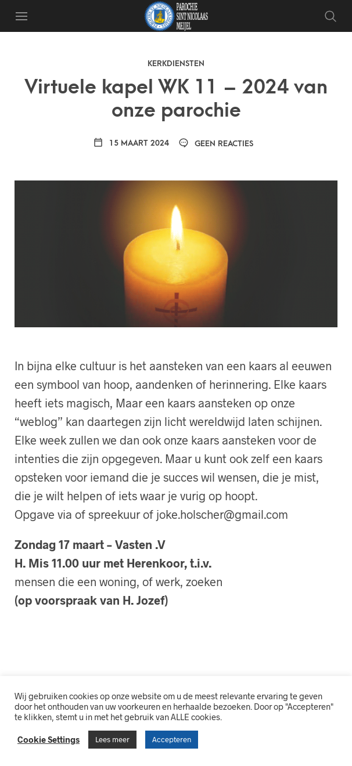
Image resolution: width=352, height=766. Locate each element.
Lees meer (112, 739)
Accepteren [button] (171, 739)
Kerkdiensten (176, 63)
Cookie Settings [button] (48, 739)
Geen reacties (215, 143)
